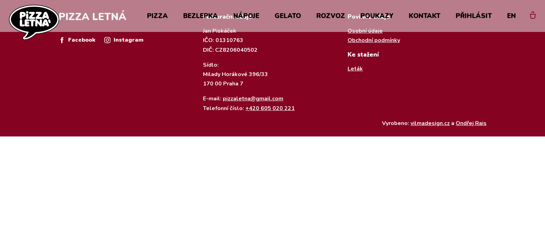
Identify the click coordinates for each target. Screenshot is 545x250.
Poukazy (376, 18)
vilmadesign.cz (430, 123)
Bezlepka (200, 18)
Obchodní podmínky (374, 40)
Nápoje (246, 18)
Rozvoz (330, 18)
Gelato (288, 18)
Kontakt (424, 18)
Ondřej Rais (471, 123)
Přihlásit (474, 18)
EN (511, 18)
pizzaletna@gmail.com (253, 98)
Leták (355, 69)
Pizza (157, 18)
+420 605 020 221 (270, 108)
